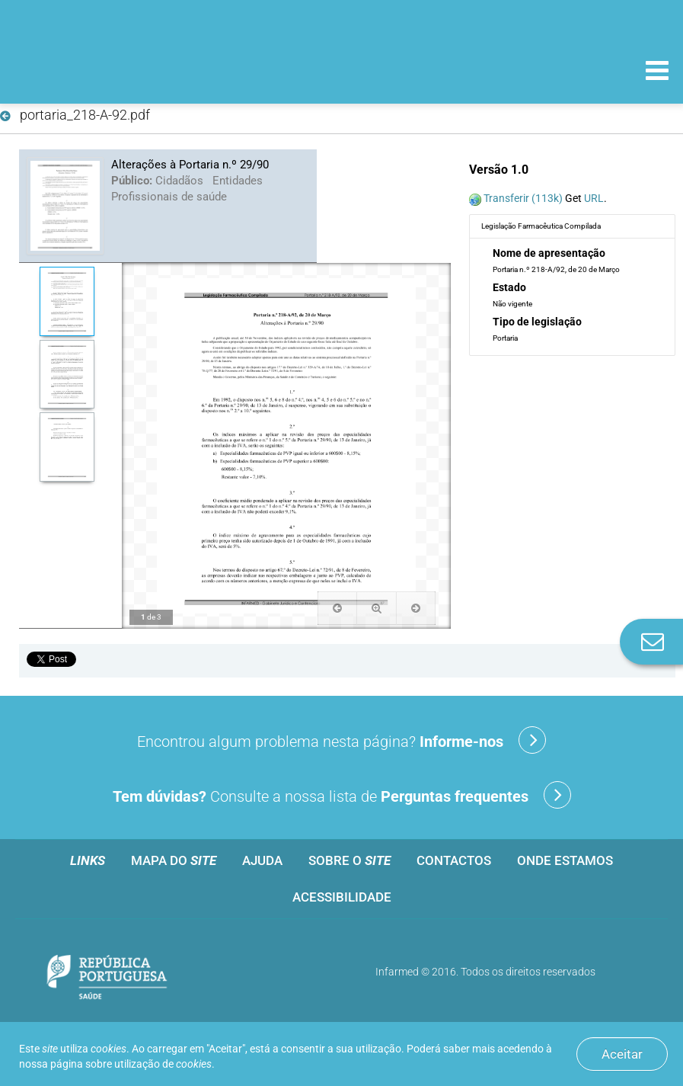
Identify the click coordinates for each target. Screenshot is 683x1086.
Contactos (454, 860)
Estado (509, 287)
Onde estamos (565, 860)
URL (594, 198)
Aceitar (622, 1054)
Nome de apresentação (549, 253)
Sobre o (349, 860)
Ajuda (262, 860)
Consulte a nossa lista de (342, 795)
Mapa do (173, 860)
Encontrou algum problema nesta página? (341, 740)
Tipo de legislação (537, 322)
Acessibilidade (341, 897)
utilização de (163, 1064)
